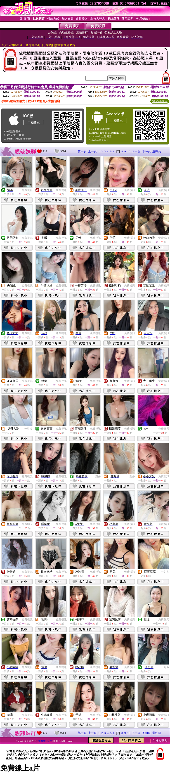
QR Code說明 (160, 101)
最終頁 (156, 151)
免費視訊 (27, 190)
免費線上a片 (45, 741)
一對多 (28, 428)
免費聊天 (163, 428)
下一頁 (136, 151)
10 (128, 151)
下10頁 (146, 151)
